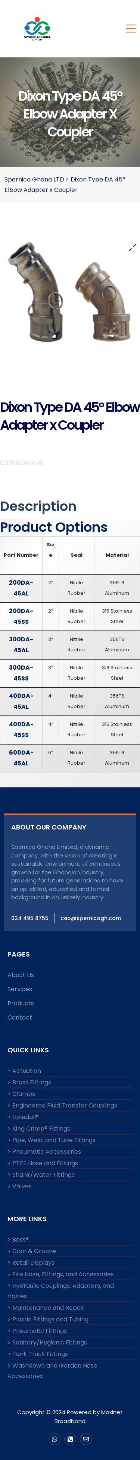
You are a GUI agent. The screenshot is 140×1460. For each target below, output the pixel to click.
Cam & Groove (22, 462)
